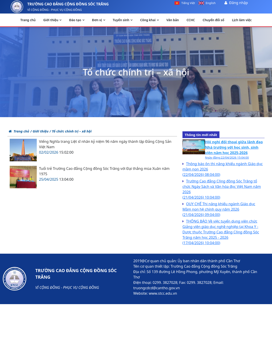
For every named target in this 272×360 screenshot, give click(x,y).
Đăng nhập (238, 2)
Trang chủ (19, 131)
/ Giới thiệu (39, 131)
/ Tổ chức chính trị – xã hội (71, 131)
